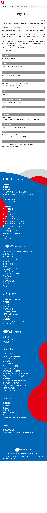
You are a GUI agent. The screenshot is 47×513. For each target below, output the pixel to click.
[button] (40, 162)
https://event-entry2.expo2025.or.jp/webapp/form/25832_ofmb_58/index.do (22, 119)
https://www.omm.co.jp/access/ (14, 87)
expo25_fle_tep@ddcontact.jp (11, 146)
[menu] (44, 2)
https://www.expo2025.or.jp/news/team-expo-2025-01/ (14, 136)
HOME (4, 6)
